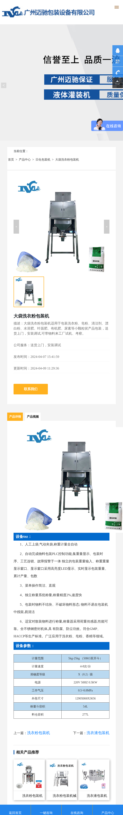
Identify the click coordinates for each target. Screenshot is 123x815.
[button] (16, 227)
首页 (11, 159)
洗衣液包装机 (98, 733)
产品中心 (25, 159)
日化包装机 (43, 159)
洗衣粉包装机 (38, 733)
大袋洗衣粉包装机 (67, 159)
